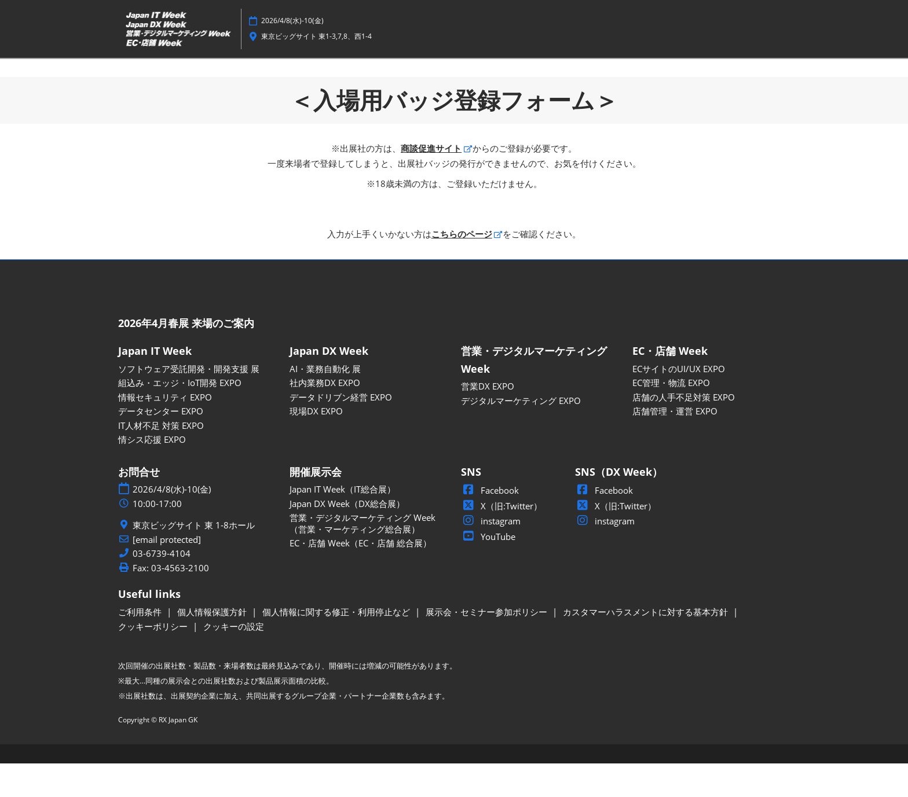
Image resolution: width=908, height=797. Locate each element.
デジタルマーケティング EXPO (521, 434)
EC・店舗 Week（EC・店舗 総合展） (360, 576)
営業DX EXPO (487, 419)
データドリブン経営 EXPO (341, 430)
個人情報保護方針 (213, 645)
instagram (491, 554)
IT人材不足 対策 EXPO (161, 459)
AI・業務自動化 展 (325, 402)
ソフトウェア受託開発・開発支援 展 (188, 402)
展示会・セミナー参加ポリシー (488, 645)
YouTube (488, 570)
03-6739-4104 (162, 587)
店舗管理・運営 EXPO (674, 444)
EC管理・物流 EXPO (671, 416)
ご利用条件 (141, 645)
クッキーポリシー (154, 660)
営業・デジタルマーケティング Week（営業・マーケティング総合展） (362, 556)
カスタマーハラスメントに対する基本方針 (646, 645)
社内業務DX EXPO (325, 416)
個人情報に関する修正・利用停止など (337, 645)
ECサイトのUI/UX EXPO (678, 402)
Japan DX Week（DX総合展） (347, 537)
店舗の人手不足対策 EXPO (683, 430)
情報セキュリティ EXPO (165, 430)
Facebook (490, 524)
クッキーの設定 (233, 660)
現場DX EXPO (316, 444)
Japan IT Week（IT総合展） (343, 522)
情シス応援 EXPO (152, 473)
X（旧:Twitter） (501, 539)
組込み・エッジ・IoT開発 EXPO (179, 416)
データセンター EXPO (160, 444)
